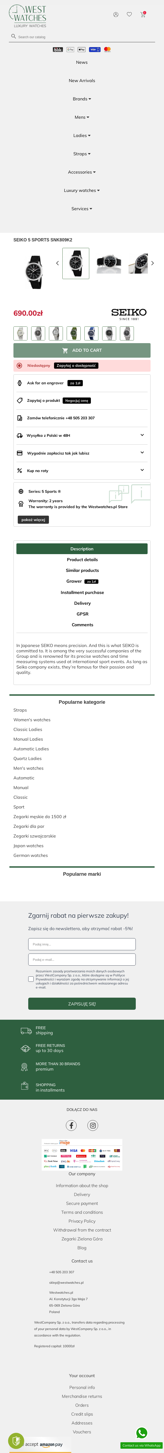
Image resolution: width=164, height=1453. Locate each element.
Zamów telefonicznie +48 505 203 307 (61, 418)
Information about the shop (82, 1185)
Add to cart (82, 350)
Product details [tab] (82, 559)
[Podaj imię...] (82, 944)
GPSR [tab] (82, 614)
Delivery (82, 1194)
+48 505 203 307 (61, 1272)
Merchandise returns (82, 1396)
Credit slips (82, 1414)
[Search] (82, 36)
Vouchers (82, 1431)
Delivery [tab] (82, 603)
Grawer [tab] (82, 581)
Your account (82, 1375)
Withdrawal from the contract (82, 1230)
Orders (82, 1405)
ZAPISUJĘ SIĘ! (82, 1004)
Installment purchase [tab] (82, 592)
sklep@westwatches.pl (66, 1282)
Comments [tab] (82, 624)
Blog (82, 1247)
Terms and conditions (82, 1212)
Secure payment (82, 1203)
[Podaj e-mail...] (82, 960)
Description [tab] (82, 548)
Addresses (82, 1423)
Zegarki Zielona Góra (82, 1238)
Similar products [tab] (82, 570)
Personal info (82, 1387)
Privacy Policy (82, 1221)
